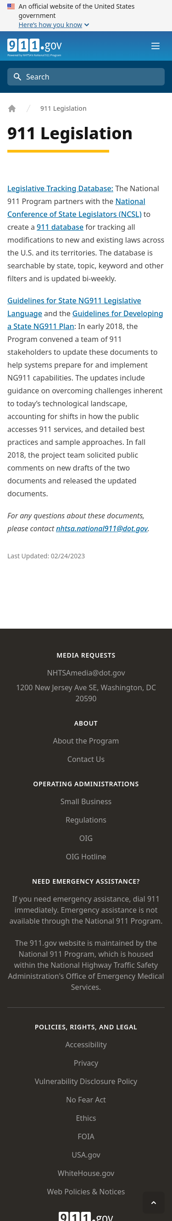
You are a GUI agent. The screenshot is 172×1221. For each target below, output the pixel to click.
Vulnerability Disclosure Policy (86, 1081)
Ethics (86, 1118)
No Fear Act (86, 1100)
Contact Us (86, 759)
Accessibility (85, 1044)
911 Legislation (63, 108)
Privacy (86, 1063)
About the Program (86, 741)
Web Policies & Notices (86, 1192)
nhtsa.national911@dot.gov (102, 528)
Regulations (86, 820)
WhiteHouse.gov (86, 1173)
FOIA (86, 1136)
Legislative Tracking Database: (60, 188)
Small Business (86, 801)
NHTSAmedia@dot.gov (86, 673)
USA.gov (86, 1155)
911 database (60, 227)
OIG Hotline (86, 857)
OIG (86, 838)
